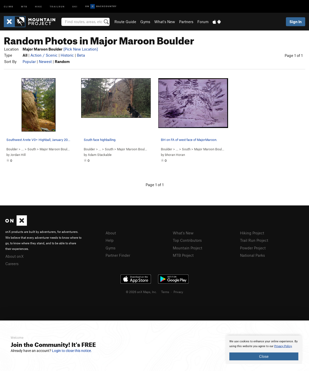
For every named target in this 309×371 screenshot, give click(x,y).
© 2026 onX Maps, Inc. (141, 292)
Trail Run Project (254, 240)
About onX (14, 256)
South (31, 149)
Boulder (12, 149)
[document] (263, 349)
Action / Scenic (44, 55)
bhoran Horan (175, 155)
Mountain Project (187, 248)
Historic (67, 55)
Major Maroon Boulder (56, 149)
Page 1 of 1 (294, 55)
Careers (12, 263)
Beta (81, 55)
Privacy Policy (283, 346)
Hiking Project (252, 233)
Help (110, 240)
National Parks (252, 255)
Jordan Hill (18, 155)
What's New (164, 21)
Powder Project (253, 248)
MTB (24, 6)
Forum (203, 21)
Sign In (295, 21)
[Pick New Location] (80, 49)
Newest (45, 61)
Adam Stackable (100, 155)
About (111, 233)
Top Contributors (187, 240)
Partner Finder (118, 255)
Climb (8, 6)
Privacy (178, 292)
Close (264, 356)
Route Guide (125, 21)
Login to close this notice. (72, 351)
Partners (186, 21)
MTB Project (183, 255)
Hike (38, 6)
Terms (165, 292)
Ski (75, 6)
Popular (29, 61)
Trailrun (57, 6)
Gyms (145, 21)
